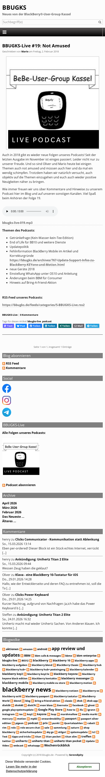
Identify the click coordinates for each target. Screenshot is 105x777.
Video (5, 745)
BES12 (25, 660)
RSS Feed (12, 363)
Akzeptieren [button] (84, 766)
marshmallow (69, 714)
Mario (24, 51)
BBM (27, 656)
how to (71, 709)
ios (20, 714)
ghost (91, 705)
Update (90, 741)
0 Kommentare (29, 314)
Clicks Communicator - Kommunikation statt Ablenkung (57, 539)
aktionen (12, 649)
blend (17, 700)
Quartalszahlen (73, 723)
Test (4, 736)
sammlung (60, 727)
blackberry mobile (15, 683)
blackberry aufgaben (14, 665)
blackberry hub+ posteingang (47, 669)
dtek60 (19, 705)
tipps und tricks (21, 736)
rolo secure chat (30, 727)
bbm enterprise (86, 655)
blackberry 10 (61, 660)
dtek (80, 700)
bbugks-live (34, 321)
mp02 (33, 718)
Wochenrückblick (57, 745)
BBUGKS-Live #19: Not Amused (36, 45)
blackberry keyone (66, 674)
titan (38, 736)
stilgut (62, 732)
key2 (30, 714)
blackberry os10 (11, 696)
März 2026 (9, 508)
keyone (41, 714)
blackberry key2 (12, 674)
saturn (75, 727)
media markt (90, 714)
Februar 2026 (11, 512)
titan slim (71, 736)
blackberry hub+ (16, 669)
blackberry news (26, 689)
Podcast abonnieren (19, 485)
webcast (18, 745)
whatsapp (34, 745)
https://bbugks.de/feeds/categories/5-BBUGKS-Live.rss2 (43, 305)
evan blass (46, 705)
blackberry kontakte (44, 678)
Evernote (62, 705)
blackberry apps (84, 660)
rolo (13, 727)
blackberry (40, 660)
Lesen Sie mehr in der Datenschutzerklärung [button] (21, 769)
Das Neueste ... (13, 517)
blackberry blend (42, 665)
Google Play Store (50, 709)
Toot (8, 325)
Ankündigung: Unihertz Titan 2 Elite (41, 559)
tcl (93, 732)
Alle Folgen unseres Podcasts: (24, 433)
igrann (91, 709)
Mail (78, 325)
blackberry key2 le (38, 674)
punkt (56, 723)
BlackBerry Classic (68, 665)
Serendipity (76, 754)
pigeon (19, 723)
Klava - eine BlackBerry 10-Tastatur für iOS (46, 575)
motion (21, 718)
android (42, 649)
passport (71, 718)
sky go (50, 732)
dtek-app (92, 700)
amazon (28, 649)
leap (53, 714)
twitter (6, 741)
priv (45, 723)
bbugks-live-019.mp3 (17, 223)
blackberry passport (37, 696)
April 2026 (9, 503)
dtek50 (6, 705)
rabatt (91, 723)
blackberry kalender (82, 669)
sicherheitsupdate (31, 732)
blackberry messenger (75, 678)
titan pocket (53, 736)
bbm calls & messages (48, 655)
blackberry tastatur (66, 696)
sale (46, 727)
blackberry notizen (67, 690)
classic (68, 700)
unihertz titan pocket (67, 741)
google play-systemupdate (18, 709)
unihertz (21, 741)
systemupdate (79, 732)
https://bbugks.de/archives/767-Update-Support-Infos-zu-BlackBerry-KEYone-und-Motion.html (52, 262)
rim (4, 727)
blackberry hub (92, 665)
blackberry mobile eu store (49, 683)
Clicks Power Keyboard (32, 595)
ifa (81, 709)
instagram (8, 714)
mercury (7, 718)
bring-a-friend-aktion (47, 700)
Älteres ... (9, 521)
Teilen (35, 325)
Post (21, 325)
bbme (68, 655)
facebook (78, 705)
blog (27, 700)
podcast (47, 321)
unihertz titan (41, 741)
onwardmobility (51, 718)
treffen (86, 736)
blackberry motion (81, 683)
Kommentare (16, 368)
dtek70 (32, 705)
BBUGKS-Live (10, 314)
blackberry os (91, 690)
